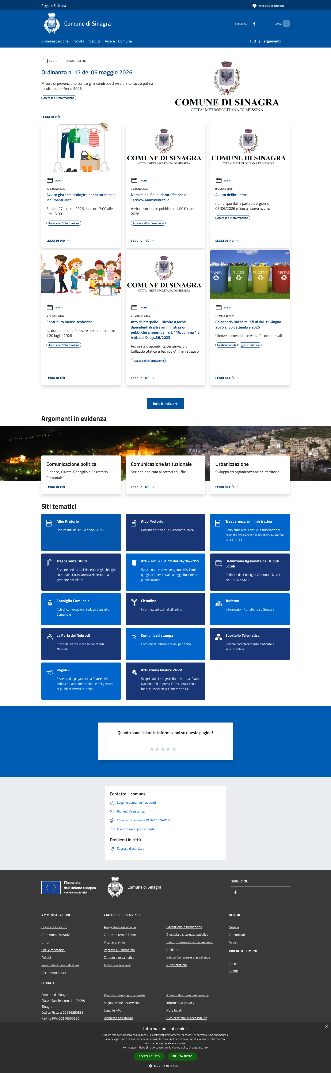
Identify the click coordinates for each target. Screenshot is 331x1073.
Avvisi (53, 61)
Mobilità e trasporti (117, 965)
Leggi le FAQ (113, 1010)
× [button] (326, 1027)
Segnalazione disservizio (121, 1002)
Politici (46, 957)
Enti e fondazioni (53, 949)
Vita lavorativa (114, 942)
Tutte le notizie (165, 403)
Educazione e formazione (184, 926)
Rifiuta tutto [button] (182, 1056)
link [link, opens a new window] (206, 1047)
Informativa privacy (180, 1002)
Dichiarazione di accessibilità (186, 1017)
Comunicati (237, 934)
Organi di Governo (54, 927)
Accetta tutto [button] (149, 1056)
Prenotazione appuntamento (124, 995)
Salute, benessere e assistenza (188, 957)
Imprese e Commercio (119, 949)
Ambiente (173, 949)
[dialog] (165, 1048)
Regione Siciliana (53, 5)
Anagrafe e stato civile (120, 927)
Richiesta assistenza (118, 1017)
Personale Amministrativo (60, 965)
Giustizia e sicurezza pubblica (187, 934)
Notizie (234, 927)
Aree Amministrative (56, 934)
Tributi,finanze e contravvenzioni (189, 942)
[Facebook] (247, 23)
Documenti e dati (53, 972)
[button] (165, 1066)
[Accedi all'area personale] (268, 6)
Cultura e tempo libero (120, 934)
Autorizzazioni (176, 964)
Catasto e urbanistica (119, 957)
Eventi (233, 970)
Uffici (45, 942)
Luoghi (234, 963)
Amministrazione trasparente (187, 995)
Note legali (174, 1010)
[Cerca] (284, 23)
